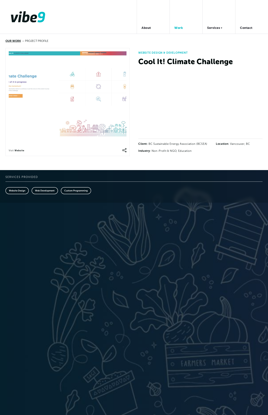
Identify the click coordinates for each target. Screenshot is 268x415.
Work (178, 28)
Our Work (13, 40)
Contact (246, 28)
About (146, 28)
